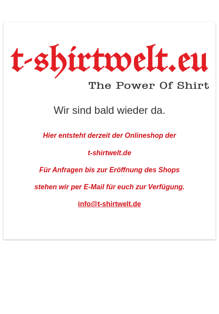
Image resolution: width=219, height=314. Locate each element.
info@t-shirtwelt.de (109, 204)
